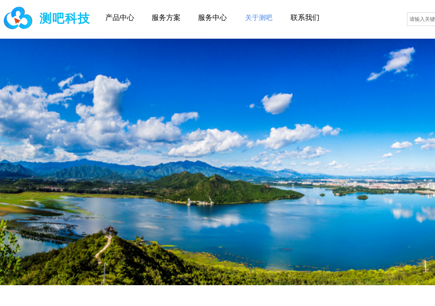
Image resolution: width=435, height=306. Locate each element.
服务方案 (166, 18)
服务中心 (212, 18)
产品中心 (119, 18)
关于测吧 (258, 17)
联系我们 (305, 18)
